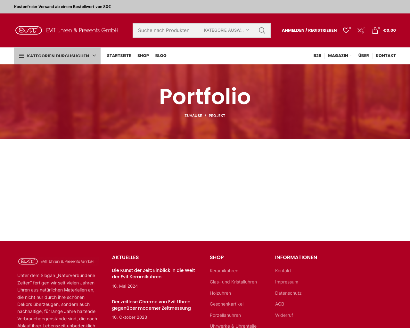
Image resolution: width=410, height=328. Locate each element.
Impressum (286, 281)
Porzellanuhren (225, 315)
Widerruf (284, 315)
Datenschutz (288, 293)
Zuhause (193, 115)
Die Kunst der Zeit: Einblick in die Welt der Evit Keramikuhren (153, 273)
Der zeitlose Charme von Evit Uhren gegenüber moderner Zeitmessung (151, 305)
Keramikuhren (224, 270)
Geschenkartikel (226, 304)
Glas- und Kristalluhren (233, 281)
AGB (279, 304)
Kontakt (283, 270)
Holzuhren (220, 293)
